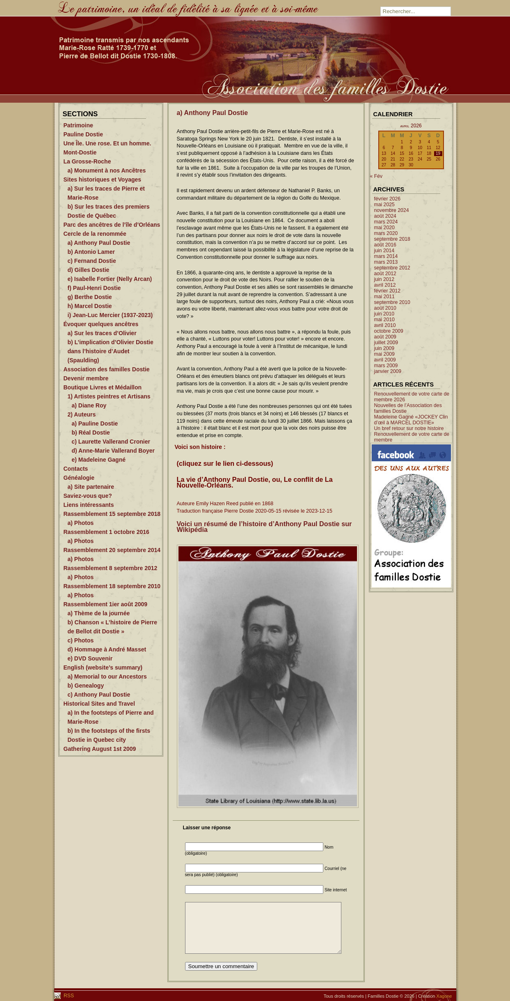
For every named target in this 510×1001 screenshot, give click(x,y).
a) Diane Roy (89, 405)
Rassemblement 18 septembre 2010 (112, 586)
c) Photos (81, 640)
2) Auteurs (82, 414)
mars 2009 (386, 365)
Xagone (444, 996)
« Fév (376, 176)
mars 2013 (386, 262)
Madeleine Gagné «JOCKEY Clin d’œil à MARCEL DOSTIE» (411, 420)
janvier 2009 (388, 371)
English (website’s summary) (103, 667)
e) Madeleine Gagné (99, 459)
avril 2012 (385, 285)
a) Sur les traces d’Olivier (102, 333)
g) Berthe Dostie (90, 297)
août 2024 (385, 216)
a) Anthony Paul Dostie (99, 242)
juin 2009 (384, 348)
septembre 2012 (392, 268)
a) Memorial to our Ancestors (107, 676)
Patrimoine (78, 125)
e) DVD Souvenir (90, 658)
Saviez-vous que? (88, 495)
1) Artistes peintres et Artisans (109, 396)
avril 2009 (385, 360)
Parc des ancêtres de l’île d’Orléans (112, 224)
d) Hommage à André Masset (107, 649)
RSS (68, 996)
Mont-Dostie (80, 152)
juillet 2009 (386, 342)
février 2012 (387, 291)
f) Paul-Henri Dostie (94, 288)
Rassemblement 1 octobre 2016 (106, 532)
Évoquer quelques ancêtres (101, 324)
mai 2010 (384, 319)
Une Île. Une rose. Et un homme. (107, 143)
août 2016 (385, 245)
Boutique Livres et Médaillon (103, 387)
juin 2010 (384, 314)
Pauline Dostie (83, 134)
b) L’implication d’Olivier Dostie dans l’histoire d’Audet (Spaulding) (110, 351)
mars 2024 (386, 222)
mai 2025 (384, 204)
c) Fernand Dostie (92, 261)
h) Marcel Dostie (90, 306)
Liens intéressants (89, 505)
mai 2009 (384, 354)
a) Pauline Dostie (95, 423)
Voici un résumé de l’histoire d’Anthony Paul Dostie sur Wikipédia (264, 526)
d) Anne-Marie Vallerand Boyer (113, 450)
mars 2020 (386, 233)
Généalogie (79, 477)
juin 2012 (384, 279)
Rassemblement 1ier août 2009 (106, 604)
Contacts (76, 468)
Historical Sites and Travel (99, 703)
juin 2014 (384, 250)
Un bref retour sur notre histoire (409, 428)
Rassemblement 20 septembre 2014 (112, 550)
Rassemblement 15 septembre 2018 (112, 514)
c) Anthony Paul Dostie (99, 694)
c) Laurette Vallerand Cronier (111, 441)
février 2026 (387, 199)
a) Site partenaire (91, 486)
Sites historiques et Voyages (103, 179)
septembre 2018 (392, 239)
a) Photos (81, 523)
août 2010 (385, 308)
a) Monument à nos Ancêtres (107, 170)
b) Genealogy (86, 685)
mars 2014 (386, 256)
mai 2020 (384, 227)
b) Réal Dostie (91, 432)
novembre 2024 (391, 210)
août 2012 (385, 273)
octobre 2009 (388, 331)
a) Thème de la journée (99, 613)
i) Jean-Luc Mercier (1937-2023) (110, 315)
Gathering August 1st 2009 (100, 749)
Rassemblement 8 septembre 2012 (111, 568)
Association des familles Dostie (107, 369)
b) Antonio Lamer (91, 252)
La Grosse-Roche (87, 161)
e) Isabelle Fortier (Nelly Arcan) (110, 279)
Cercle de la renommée (95, 233)
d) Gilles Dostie (89, 270)
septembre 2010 (392, 302)
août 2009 (385, 337)
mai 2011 (384, 296)
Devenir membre (86, 378)
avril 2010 (385, 325)
